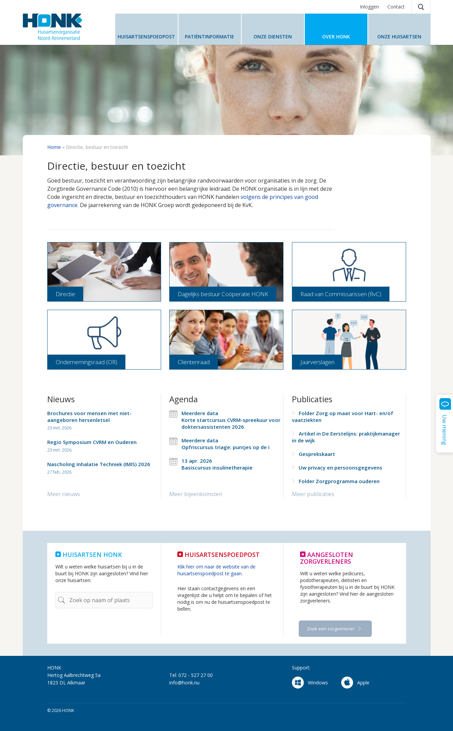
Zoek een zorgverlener (331, 629)
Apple (355, 682)
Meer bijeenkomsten (195, 494)
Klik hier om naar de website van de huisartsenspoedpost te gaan (216, 570)
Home (54, 147)
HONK (63, 27)
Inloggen (369, 6)
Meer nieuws (63, 494)
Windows (310, 682)
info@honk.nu (184, 682)
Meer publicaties (313, 494)
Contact (396, 6)
